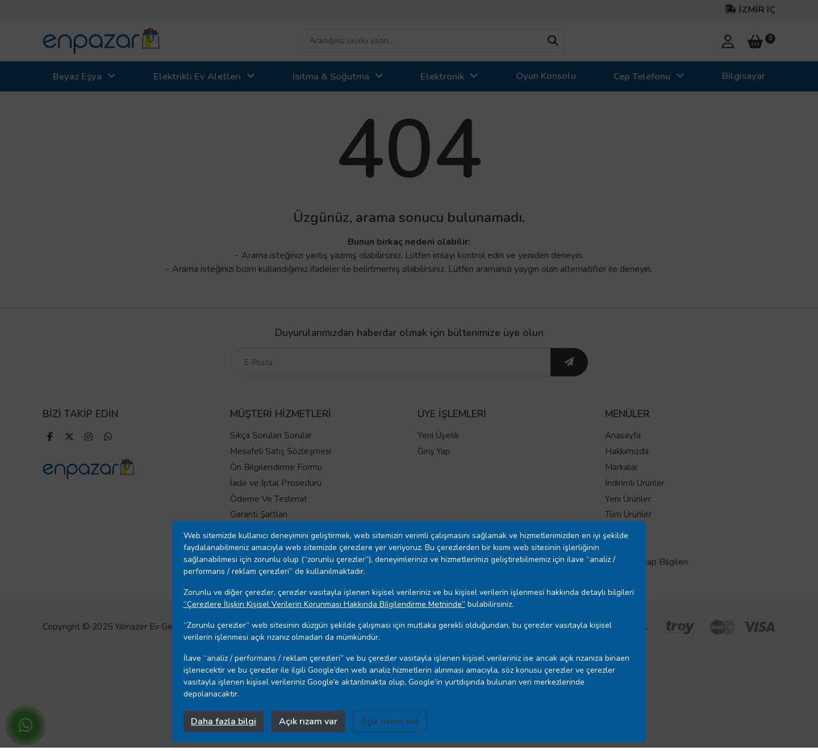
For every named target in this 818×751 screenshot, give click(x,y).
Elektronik (442, 76)
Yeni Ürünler (628, 499)
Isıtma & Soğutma (331, 76)
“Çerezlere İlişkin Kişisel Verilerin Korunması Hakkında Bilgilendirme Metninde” (324, 604)
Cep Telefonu (642, 76)
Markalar (621, 467)
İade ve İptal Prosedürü (276, 483)
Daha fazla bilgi (223, 721)
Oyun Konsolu (546, 75)
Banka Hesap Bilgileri (646, 562)
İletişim (619, 530)
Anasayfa (623, 435)
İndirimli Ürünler (635, 483)
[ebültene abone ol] (569, 362)
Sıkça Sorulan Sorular (271, 435)
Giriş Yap (434, 451)
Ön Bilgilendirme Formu (276, 467)
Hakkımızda (627, 451)
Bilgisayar (743, 75)
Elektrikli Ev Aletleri (197, 76)
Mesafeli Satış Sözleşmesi (280, 451)
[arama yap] (553, 41)
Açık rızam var (308, 721)
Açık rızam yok (390, 721)
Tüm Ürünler (628, 514)
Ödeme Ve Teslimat (268, 499)
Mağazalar (625, 546)
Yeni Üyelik (438, 435)
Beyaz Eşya (77, 76)
